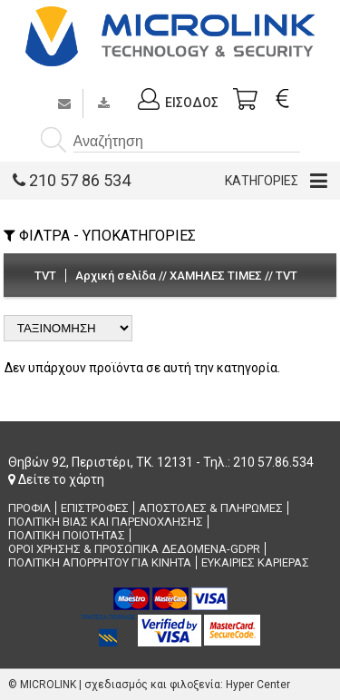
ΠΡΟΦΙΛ (29, 508)
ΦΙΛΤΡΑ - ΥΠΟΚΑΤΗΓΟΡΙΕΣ (100, 235)
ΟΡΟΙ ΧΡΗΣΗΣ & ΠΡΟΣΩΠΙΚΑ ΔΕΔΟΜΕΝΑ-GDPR (134, 549)
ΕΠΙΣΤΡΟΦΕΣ (95, 508)
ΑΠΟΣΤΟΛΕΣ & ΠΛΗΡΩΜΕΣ (211, 508)
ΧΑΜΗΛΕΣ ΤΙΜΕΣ (216, 275)
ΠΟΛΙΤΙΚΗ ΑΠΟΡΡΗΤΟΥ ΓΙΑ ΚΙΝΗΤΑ (99, 562)
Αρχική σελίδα (115, 275)
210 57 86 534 (72, 180)
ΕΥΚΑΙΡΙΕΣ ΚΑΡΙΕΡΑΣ (255, 562)
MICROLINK (48, 684)
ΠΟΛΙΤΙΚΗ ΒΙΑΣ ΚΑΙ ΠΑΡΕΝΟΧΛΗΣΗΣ (105, 521)
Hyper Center (258, 684)
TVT (286, 275)
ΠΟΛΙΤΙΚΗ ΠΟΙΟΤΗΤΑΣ (66, 535)
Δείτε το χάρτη (56, 479)
